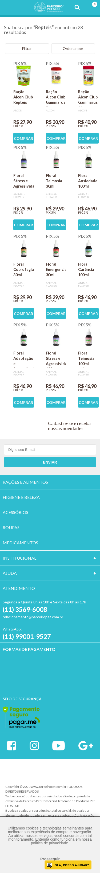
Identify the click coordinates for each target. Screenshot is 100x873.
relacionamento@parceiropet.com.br (33, 617)
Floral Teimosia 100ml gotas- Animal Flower (86, 359)
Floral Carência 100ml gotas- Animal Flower (86, 270)
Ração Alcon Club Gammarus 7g (55, 97)
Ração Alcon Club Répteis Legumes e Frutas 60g (23, 97)
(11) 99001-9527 (27, 636)
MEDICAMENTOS (20, 542)
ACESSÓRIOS (15, 512)
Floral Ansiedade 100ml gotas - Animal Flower (87, 181)
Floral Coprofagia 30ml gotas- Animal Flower (23, 270)
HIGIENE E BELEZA (21, 497)
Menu (7, 7)
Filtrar (27, 48)
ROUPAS (11, 527)
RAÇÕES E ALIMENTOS (25, 482)
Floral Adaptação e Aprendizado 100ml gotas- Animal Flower (23, 359)
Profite (72, 770)
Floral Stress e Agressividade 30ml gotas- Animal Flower (23, 181)
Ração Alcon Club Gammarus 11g (88, 97)
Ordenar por (73, 48)
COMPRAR (23, 138)
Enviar (50, 462)
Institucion (17, 557)
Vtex (28, 770)
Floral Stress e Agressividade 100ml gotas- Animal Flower (56, 359)
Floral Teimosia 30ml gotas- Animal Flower (54, 181)
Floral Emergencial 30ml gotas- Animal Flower (56, 270)
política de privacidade (49, 843)
